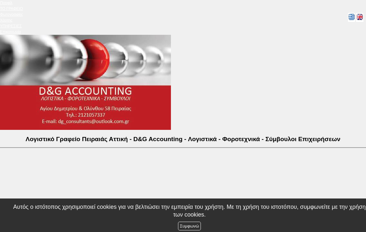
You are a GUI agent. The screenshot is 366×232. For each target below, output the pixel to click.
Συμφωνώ (189, 226)
